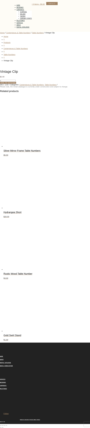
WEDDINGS (3, 382)
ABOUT (2, 359)
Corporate (20, 9)
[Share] (4, 425)
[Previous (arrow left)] (0, 427)
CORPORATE (3, 385)
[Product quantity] (8, 81)
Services (20, 23)
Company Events (26, 18)
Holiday (23, 14)
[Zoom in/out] (0, 425)
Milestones (21, 20)
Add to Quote (7, 82)
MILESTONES (3, 388)
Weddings (20, 7)
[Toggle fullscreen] (2, 425)
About (19, 25)
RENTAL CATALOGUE (5, 362)
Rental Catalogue (23, 27)
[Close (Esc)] (6, 425)
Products (7, 42)
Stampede (23, 12)
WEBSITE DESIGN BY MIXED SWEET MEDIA (30, 419)
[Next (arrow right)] (2, 427)
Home (18, 5)
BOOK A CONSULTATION (6, 366)
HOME (1, 356)
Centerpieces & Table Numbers (18, 33)
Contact (51, 3)
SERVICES (2, 379)
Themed (22, 16)
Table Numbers (38, 33)
